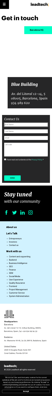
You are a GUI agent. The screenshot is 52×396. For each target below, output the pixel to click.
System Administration (19, 296)
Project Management (18, 289)
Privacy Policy (37, 160)
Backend (13, 260)
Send (12, 178)
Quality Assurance (17, 283)
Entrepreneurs (15, 238)
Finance (12, 270)
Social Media (14, 276)
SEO (11, 266)
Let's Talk (11, 233)
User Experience (16, 280)
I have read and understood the (24, 160)
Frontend (13, 286)
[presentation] (25, 167)
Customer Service (17, 293)
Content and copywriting (19, 256)
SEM (11, 273)
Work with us (13, 251)
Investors (13, 242)
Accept (26, 391)
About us (11, 227)
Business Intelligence (18, 263)
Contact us (13, 245)
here (45, 387)
